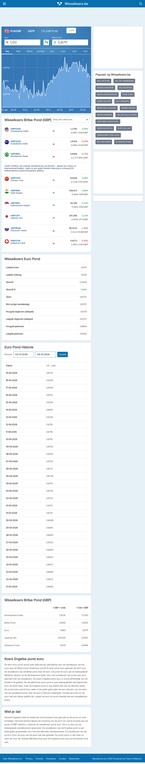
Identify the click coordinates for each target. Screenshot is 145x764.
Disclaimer (51, 759)
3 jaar (74, 51)
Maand (29, 51)
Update (62, 354)
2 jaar (63, 51)
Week (18, 51)
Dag (7, 51)
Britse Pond (57, 38)
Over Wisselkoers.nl (12, 759)
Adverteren (74, 759)
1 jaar (52, 51)
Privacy (29, 759)
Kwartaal (40, 51)
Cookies (39, 759)
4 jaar (85, 51)
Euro (6, 38)
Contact (62, 759)
